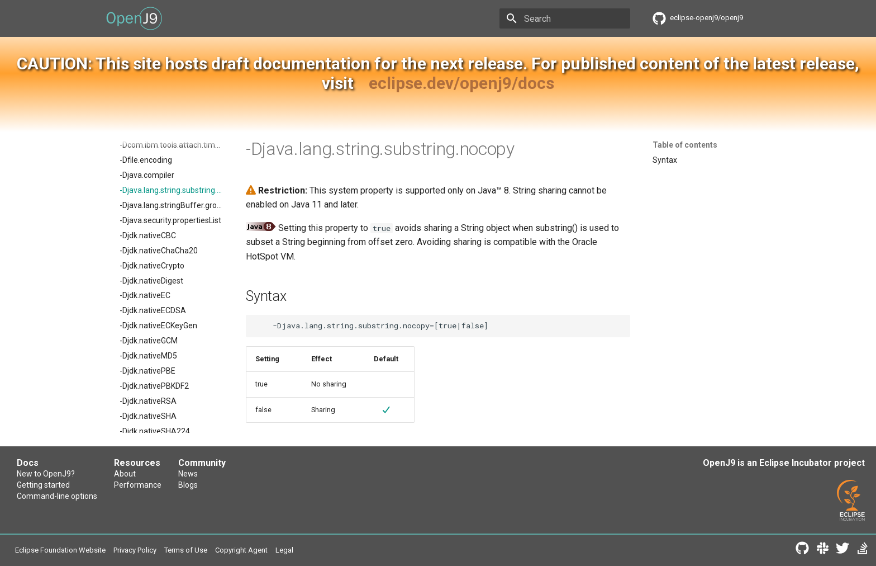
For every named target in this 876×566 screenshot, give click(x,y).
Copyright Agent (241, 550)
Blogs (188, 484)
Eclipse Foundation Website (60, 550)
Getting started (43, 484)
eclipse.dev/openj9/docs (461, 83)
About (125, 473)
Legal (284, 550)
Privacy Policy (134, 550)
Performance (137, 484)
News (188, 473)
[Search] (564, 18)
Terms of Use (185, 550)
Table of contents (685, 144)
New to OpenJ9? (46, 473)
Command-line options (57, 496)
